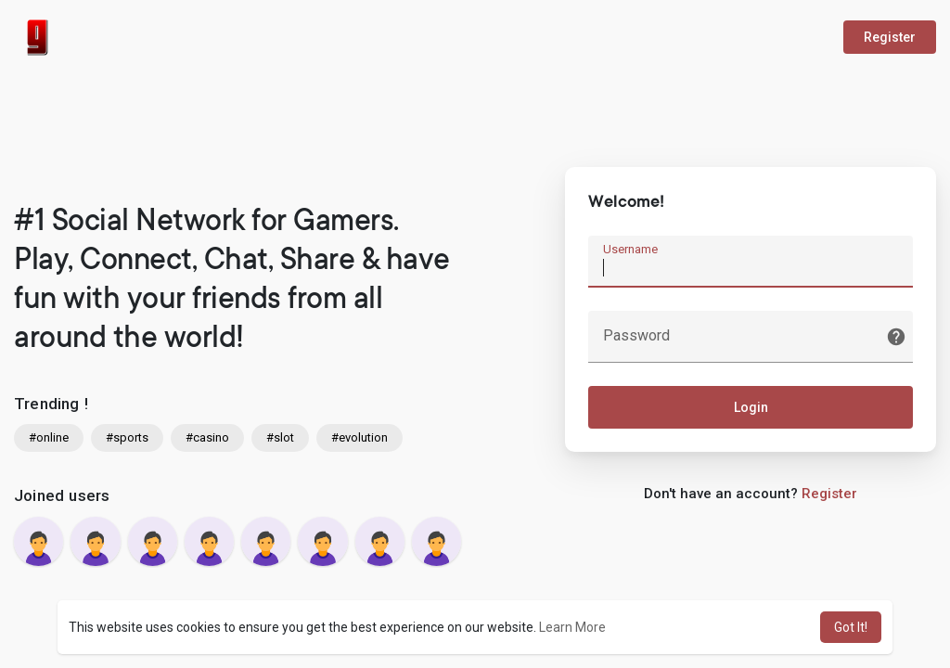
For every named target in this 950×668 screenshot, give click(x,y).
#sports (127, 437)
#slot (280, 437)
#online (49, 437)
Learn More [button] (572, 627)
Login (751, 407)
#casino (207, 437)
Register (890, 37)
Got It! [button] (850, 627)
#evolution (359, 437)
